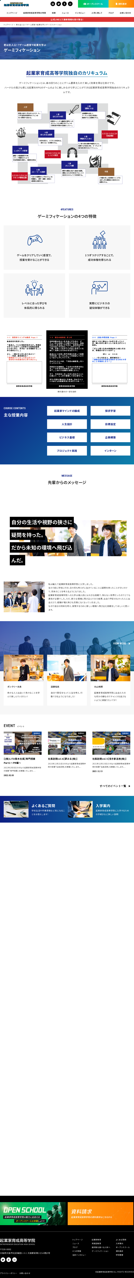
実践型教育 (96, 1243)
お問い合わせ (24, 1273)
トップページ (77, 1239)
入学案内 (119, 1243)
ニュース (75, 1243)
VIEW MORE (119, 643)
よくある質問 (121, 1239)
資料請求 (121, 3)
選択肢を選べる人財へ (101, 1247)
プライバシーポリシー (8, 1273)
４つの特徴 (76, 1251)
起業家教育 (96, 1239)
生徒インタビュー (79, 1255)
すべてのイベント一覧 (113, 786)
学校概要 (119, 1255)
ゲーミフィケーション (100, 1251)
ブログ (75, 1247)
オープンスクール (93, 3)
